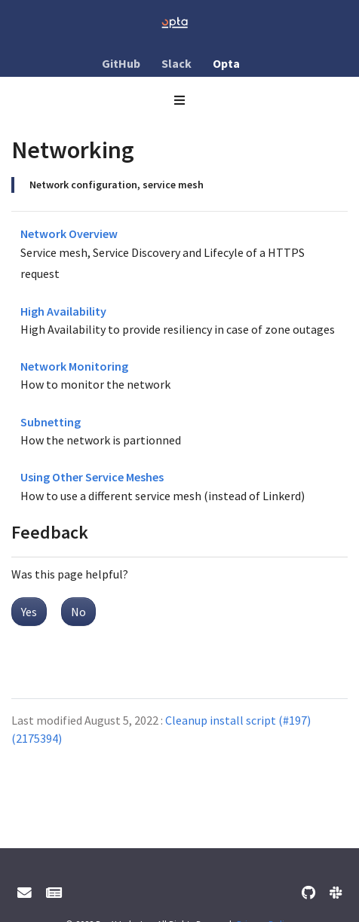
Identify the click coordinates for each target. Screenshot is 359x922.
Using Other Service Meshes (92, 476)
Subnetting (50, 421)
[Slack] (336, 893)
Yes (29, 611)
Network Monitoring (74, 366)
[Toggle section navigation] (179, 100)
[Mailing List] (54, 893)
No (78, 611)
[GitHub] (308, 893)
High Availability (63, 311)
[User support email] (24, 893)
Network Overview (69, 233)
